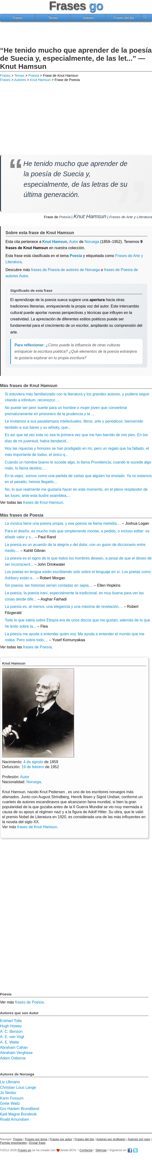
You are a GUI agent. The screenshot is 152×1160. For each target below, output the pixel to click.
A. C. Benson (11, 1031)
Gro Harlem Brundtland (19, 1109)
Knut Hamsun (40, 80)
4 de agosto (33, 762)
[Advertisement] (76, 34)
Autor (73, 242)
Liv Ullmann (10, 1082)
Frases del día (124, 18)
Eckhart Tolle (11, 1021)
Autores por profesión (110, 1139)
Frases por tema (36, 1139)
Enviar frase (37, 1143)
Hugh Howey (11, 1026)
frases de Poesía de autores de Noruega (65, 270)
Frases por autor (61, 1139)
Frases (17, 18)
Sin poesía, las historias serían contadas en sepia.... (49, 585)
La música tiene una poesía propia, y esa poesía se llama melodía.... (63, 523)
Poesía (33, 75)
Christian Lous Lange (18, 1087)
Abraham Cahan (14, 1047)
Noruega (92, 242)
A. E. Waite (9, 1042)
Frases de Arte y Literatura (130, 217)
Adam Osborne (13, 1058)
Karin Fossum (12, 1098)
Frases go (24, 1150)
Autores (88, 18)
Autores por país (139, 1139)
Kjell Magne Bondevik (18, 1114)
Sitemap (101, 1150)
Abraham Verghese (16, 1053)
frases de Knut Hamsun (43, 502)
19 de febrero (32, 767)
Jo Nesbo (8, 1093)
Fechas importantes (13, 1143)
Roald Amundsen (14, 1119)
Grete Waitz (10, 1103)
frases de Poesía (37, 647)
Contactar (86, 1150)
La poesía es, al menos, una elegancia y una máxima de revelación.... (64, 607)
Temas (53, 18)
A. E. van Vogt (12, 1037)
